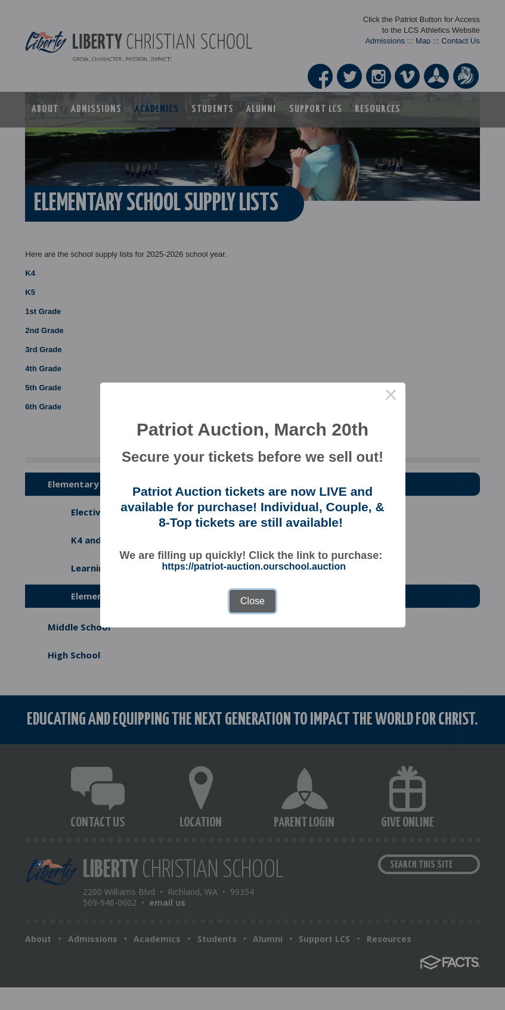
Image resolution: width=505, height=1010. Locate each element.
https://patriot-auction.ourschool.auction (254, 566)
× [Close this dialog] (391, 397)
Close (252, 601)
